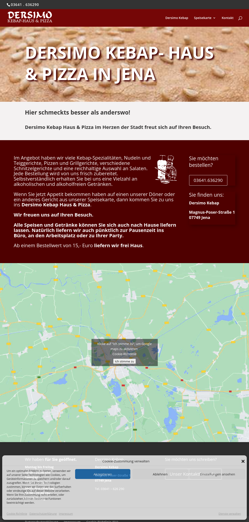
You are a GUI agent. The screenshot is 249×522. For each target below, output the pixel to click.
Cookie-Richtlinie (17, 514)
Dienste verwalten (230, 514)
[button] (243, 461)
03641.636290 (208, 180)
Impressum (66, 514)
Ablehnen (160, 474)
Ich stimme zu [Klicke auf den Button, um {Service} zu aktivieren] (124, 361)
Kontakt (228, 18)
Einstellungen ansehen (217, 474)
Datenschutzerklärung (43, 514)
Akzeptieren (102, 474)
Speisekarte (202, 18)
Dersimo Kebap (176, 18)
